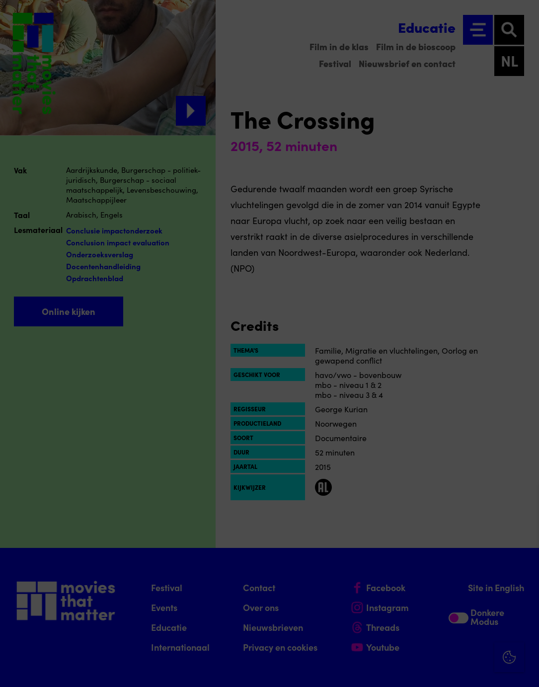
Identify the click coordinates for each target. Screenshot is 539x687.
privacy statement (415, 540)
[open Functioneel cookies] (523, 574)
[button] (444, 572)
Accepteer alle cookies (455, 639)
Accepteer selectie (454, 668)
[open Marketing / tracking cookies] (523, 603)
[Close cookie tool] (523, 501)
